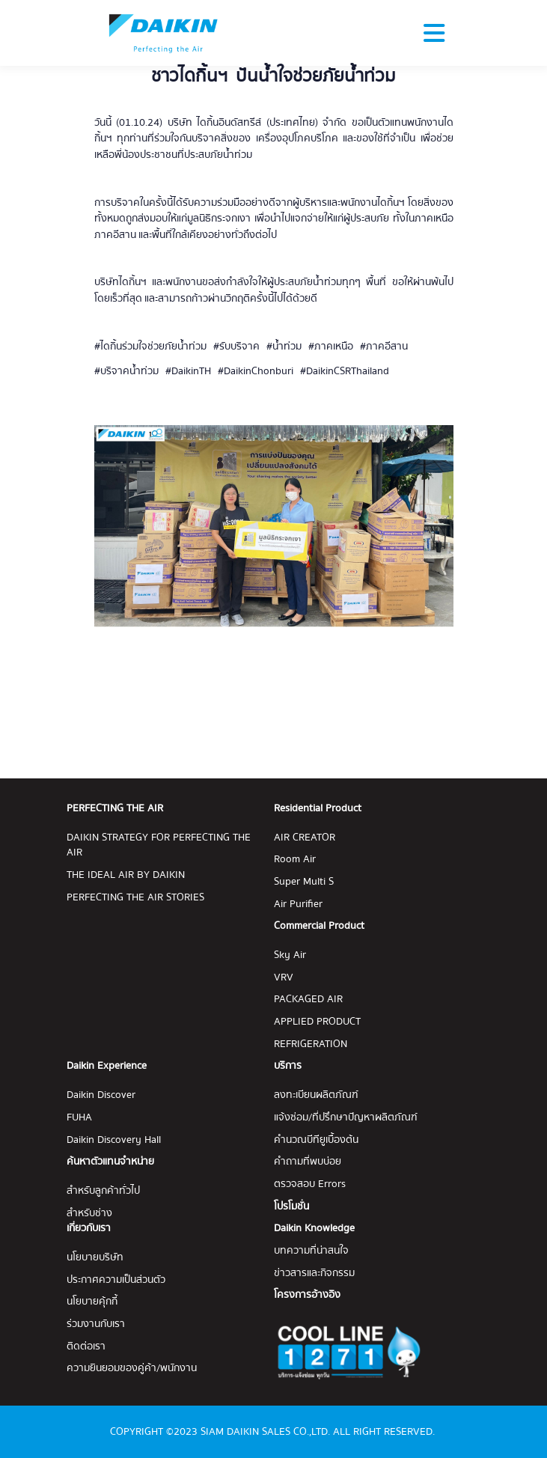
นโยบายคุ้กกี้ (92, 1302)
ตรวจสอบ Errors (310, 1184)
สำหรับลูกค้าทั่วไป (103, 1191)
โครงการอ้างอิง (307, 1295)
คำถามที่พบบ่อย (307, 1162)
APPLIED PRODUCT (317, 1022)
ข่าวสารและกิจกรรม (314, 1273)
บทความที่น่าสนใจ (311, 1251)
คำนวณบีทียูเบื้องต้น (316, 1140)
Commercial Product (319, 926)
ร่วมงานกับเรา (96, 1324)
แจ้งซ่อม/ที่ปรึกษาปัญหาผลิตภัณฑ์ (346, 1118)
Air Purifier (298, 904)
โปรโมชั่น (291, 1207)
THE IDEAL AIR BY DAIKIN (126, 875)
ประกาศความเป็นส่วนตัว (116, 1280)
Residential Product (317, 809)
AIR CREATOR (304, 838)
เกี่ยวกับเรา (89, 1228)
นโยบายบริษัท (95, 1258)
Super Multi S (304, 882)
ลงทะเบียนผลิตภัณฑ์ (316, 1095)
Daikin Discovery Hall (114, 1140)
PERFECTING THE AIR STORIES (135, 898)
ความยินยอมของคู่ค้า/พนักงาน (132, 1368)
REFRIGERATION (310, 1044)
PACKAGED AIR (308, 999)
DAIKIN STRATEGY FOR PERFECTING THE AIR (159, 845)
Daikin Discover (101, 1095)
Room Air (295, 859)
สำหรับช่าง (89, 1213)
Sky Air (290, 955)
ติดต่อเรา (86, 1347)
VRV (283, 978)
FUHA (79, 1118)
